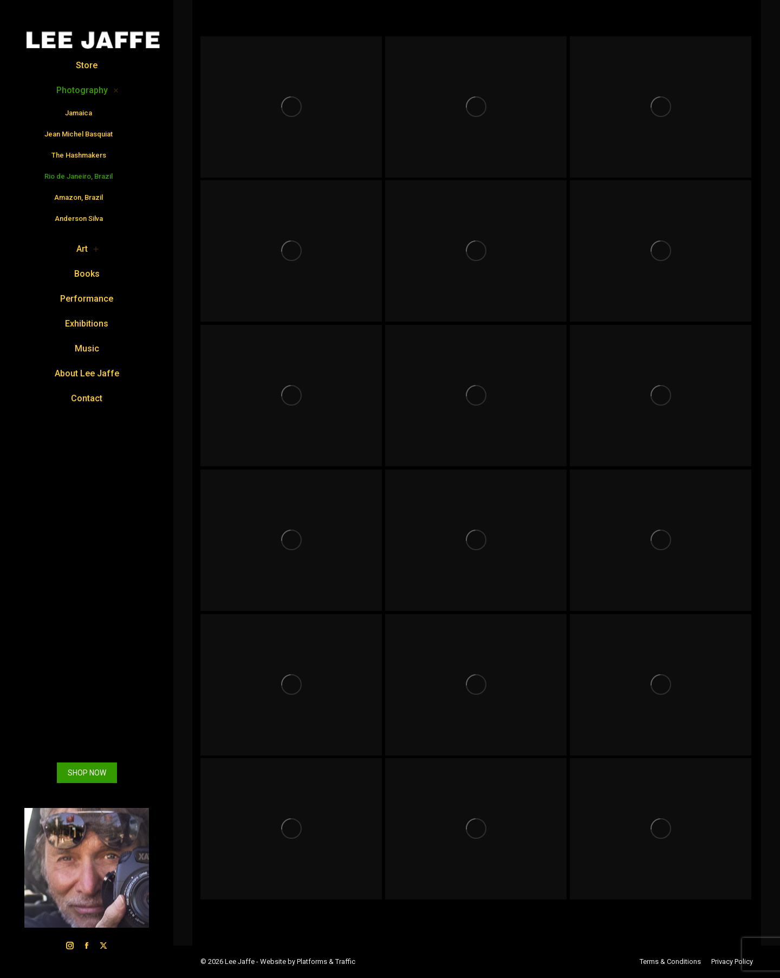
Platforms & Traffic (326, 961)
